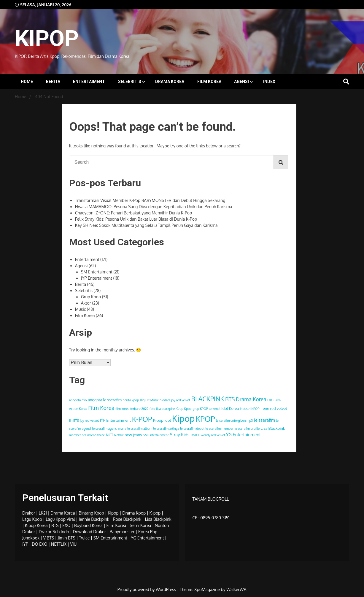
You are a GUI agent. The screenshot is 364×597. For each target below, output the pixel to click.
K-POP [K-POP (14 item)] (142, 419)
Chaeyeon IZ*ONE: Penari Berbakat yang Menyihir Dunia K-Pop (133, 212)
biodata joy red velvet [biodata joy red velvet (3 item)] (175, 400)
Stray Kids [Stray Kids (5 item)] (179, 434)
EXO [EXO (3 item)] (270, 400)
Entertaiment (89, 81)
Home (27, 81)
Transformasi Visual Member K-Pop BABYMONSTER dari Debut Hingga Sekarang (150, 200)
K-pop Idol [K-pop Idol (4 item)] (162, 420)
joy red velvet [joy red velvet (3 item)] (89, 420)
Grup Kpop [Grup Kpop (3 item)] (183, 409)
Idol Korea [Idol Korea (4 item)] (230, 408)
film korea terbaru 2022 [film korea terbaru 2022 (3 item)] (131, 409)
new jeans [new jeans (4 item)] (133, 434)
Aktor (86, 302)
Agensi (241, 81)
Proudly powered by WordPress (147, 589)
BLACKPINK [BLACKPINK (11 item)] (207, 399)
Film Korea (209, 81)
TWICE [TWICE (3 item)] (195, 435)
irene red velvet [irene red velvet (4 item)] (273, 408)
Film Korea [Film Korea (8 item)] (101, 407)
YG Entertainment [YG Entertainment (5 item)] (243, 434)
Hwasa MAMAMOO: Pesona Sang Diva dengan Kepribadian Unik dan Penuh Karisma (153, 206)
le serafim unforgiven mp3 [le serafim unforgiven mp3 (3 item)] (234, 420)
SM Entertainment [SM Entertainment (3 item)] (156, 435)
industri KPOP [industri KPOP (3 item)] (250, 409)
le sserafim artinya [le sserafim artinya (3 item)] (166, 428)
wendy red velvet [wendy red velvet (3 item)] (213, 435)
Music (80, 309)
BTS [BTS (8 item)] (230, 399)
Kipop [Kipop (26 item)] (183, 418)
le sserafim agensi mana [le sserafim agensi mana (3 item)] (109, 428)
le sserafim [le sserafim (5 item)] (264, 420)
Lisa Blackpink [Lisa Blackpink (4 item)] (273, 428)
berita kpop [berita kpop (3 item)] (131, 400)
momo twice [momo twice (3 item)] (96, 435)
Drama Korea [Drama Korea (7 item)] (251, 399)
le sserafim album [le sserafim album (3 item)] (139, 428)
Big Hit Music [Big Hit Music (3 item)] (149, 400)
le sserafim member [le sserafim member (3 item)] (219, 428)
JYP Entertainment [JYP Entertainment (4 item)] (115, 420)
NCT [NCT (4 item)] (109, 434)
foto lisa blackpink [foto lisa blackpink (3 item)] (162, 409)
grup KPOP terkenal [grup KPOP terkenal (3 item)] (206, 409)
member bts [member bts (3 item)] (77, 435)
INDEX (269, 81)
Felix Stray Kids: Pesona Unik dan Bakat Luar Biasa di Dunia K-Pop (136, 219)
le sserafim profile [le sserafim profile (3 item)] (247, 428)
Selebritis (129, 81)
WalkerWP (236, 589)
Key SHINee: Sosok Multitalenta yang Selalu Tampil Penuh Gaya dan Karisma (146, 225)
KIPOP (47, 38)
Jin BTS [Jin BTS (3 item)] (74, 420)
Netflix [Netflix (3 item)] (119, 435)
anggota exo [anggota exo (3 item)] (78, 400)
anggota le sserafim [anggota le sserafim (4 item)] (105, 399)
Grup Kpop (91, 296)
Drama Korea (169, 81)
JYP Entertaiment (96, 278)
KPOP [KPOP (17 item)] (205, 419)
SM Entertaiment (96, 271)
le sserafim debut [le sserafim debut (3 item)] (192, 428)
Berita (53, 81)
